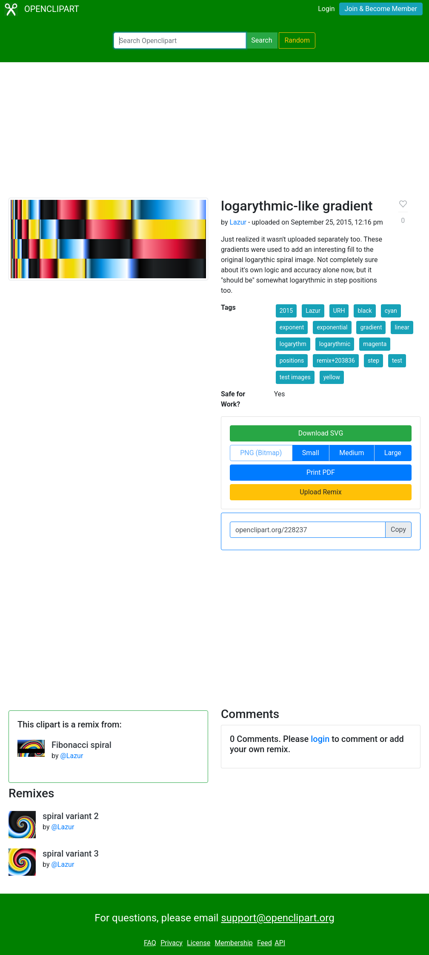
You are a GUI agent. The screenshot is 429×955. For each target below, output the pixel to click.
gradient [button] (371, 327)
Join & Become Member (381, 9)
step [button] (373, 360)
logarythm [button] (293, 343)
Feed (264, 943)
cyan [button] (391, 310)
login (320, 739)
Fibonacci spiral (81, 745)
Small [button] (310, 453)
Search (261, 40)
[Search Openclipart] (180, 40)
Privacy (171, 943)
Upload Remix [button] (320, 492)
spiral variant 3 (71, 853)
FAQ (150, 943)
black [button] (365, 310)
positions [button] (292, 360)
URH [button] (339, 310)
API (280, 943)
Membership (233, 943)
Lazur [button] (313, 310)
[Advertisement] (214, 133)
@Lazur (71, 756)
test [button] (397, 360)
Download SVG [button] (320, 433)
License (198, 943)
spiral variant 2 (71, 816)
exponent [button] (292, 327)
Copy (398, 529)
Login (326, 9)
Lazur (237, 222)
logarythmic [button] (335, 343)
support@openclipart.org (277, 918)
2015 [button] (286, 310)
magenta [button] (374, 343)
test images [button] (295, 377)
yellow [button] (331, 377)
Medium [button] (351, 453)
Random (297, 40)
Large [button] (392, 453)
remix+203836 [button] (336, 360)
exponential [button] (332, 327)
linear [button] (402, 327)
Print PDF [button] (320, 472)
